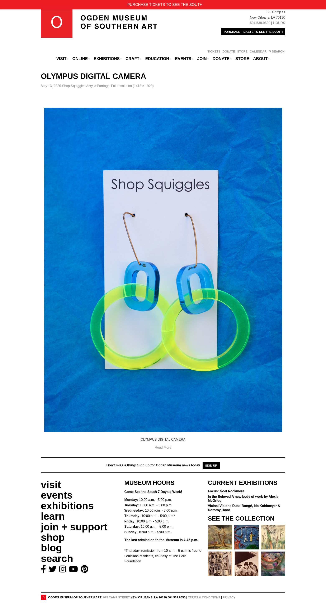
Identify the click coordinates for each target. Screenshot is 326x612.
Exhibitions (108, 58)
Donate (222, 58)
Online (81, 58)
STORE (242, 51)
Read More (163, 447)
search (57, 558)
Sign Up (211, 465)
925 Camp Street (116, 597)
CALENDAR (258, 51)
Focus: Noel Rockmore (226, 491)
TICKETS (214, 51)
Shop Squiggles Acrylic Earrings (85, 86)
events (57, 495)
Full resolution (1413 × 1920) (132, 86)
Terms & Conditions (204, 597)
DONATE (229, 51)
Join (203, 58)
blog (51, 547)
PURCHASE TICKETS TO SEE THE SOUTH (253, 31)
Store (242, 58)
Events (184, 58)
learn (53, 516)
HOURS (279, 23)
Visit (62, 58)
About (261, 58)
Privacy (229, 597)
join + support (74, 526)
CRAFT (133, 58)
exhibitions (67, 505)
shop (53, 537)
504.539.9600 (260, 23)
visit (51, 484)
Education (158, 58)
